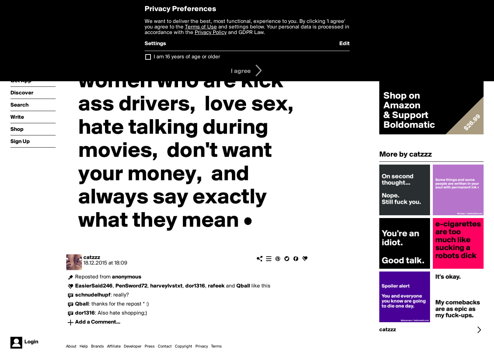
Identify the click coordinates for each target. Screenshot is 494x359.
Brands (97, 346)
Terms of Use (201, 27)
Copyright (183, 346)
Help (84, 346)
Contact (165, 346)
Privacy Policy (211, 32)
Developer (132, 346)
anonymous (126, 277)
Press (150, 346)
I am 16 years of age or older (187, 57)
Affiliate (114, 346)
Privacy (201, 346)
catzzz (91, 257)
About (71, 346)
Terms (216, 346)
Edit (344, 44)
